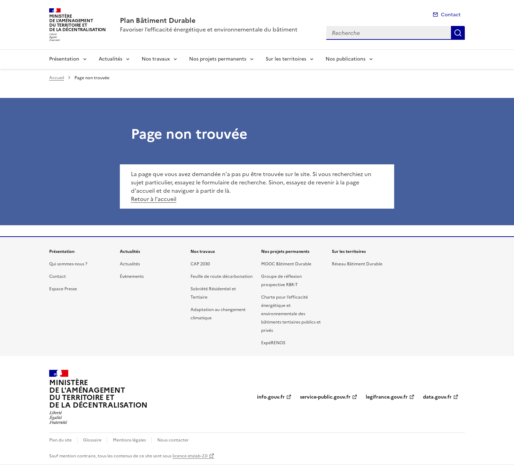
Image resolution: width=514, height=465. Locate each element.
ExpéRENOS (273, 343)
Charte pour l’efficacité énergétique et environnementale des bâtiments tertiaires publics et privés (291, 314)
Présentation (64, 59)
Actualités (110, 59)
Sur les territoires (286, 59)
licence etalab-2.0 (189, 456)
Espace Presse (63, 289)
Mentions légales (129, 440)
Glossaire (92, 440)
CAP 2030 (200, 264)
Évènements (132, 276)
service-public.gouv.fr (325, 397)
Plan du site (60, 440)
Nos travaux (156, 59)
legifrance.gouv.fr (387, 397)
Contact (451, 14)
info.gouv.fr (271, 397)
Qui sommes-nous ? (68, 264)
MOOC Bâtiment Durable (286, 264)
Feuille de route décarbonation (221, 276)
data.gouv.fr (437, 397)
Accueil (56, 78)
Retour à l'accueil (153, 199)
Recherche (458, 33)
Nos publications (345, 59)
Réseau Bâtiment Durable (357, 264)
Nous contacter (173, 440)
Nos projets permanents (217, 59)
